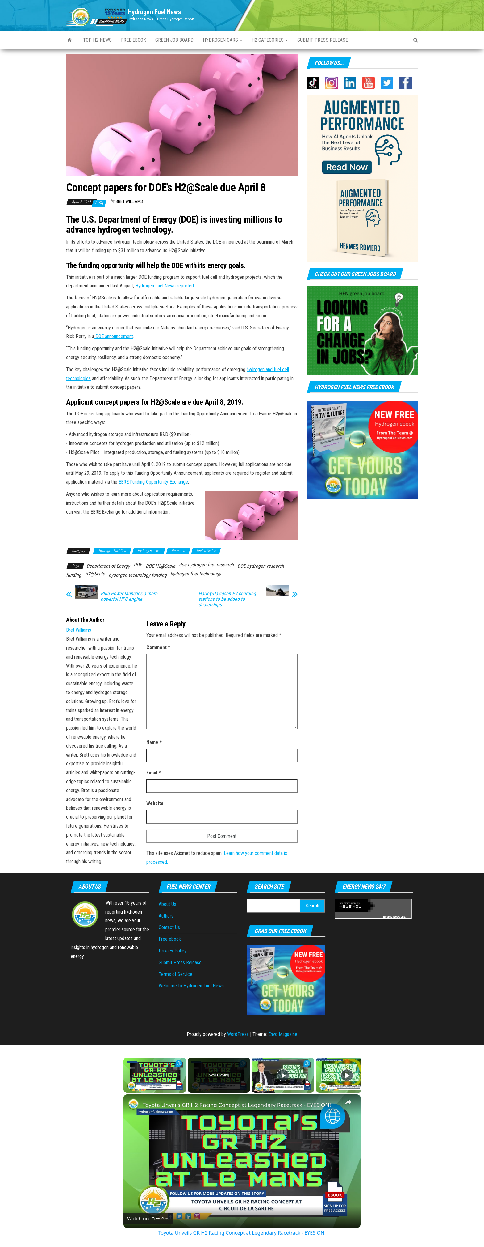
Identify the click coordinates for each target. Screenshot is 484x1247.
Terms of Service (175, 974)
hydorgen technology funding (138, 575)
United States (206, 551)
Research (178, 551)
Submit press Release (322, 40)
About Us (167, 904)
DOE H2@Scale (160, 566)
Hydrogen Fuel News (154, 12)
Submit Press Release (180, 962)
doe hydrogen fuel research (206, 565)
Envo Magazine (282, 1034)
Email (153, 773)
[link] (133, 1104)
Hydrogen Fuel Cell (112, 551)
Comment (158, 647)
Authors (166, 916)
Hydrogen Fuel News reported (164, 286)
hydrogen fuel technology (195, 574)
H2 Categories (270, 40)
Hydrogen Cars (222, 40)
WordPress (238, 1034)
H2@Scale (95, 574)
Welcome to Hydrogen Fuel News (191, 986)
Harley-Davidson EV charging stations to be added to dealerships (227, 599)
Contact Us (169, 927)
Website (155, 803)
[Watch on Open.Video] (148, 1218)
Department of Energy (108, 566)
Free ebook (133, 40)
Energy (388, 916)
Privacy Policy (172, 951)
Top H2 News (97, 40)
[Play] (283, 1075)
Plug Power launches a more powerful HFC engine (129, 596)
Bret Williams (129, 201)
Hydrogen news (149, 551)
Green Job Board (174, 40)
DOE (138, 565)
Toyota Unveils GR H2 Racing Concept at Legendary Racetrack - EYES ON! (237, 1105)
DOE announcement (113, 336)
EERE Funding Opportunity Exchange (153, 482)
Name (154, 742)
